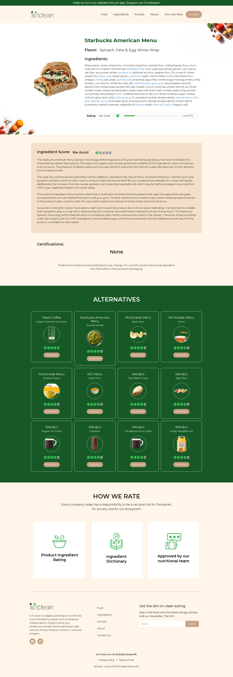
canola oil (135, 76)
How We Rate (173, 14)
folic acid (144, 69)
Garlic (118, 94)
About (154, 14)
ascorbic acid (124, 79)
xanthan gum (142, 83)
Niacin (192, 65)
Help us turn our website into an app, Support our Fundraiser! (116, 2)
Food (104, 14)
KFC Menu (95, 374)
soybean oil (125, 72)
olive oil (157, 104)
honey (99, 79)
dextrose (105, 76)
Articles (139, 14)
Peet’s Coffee (51, 317)
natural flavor (183, 97)
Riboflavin (132, 69)
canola (140, 104)
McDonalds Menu (138, 317)
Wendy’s (138, 374)
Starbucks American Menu (95, 319)
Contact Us (104, 635)
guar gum (158, 83)
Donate (194, 14)
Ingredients (121, 14)
